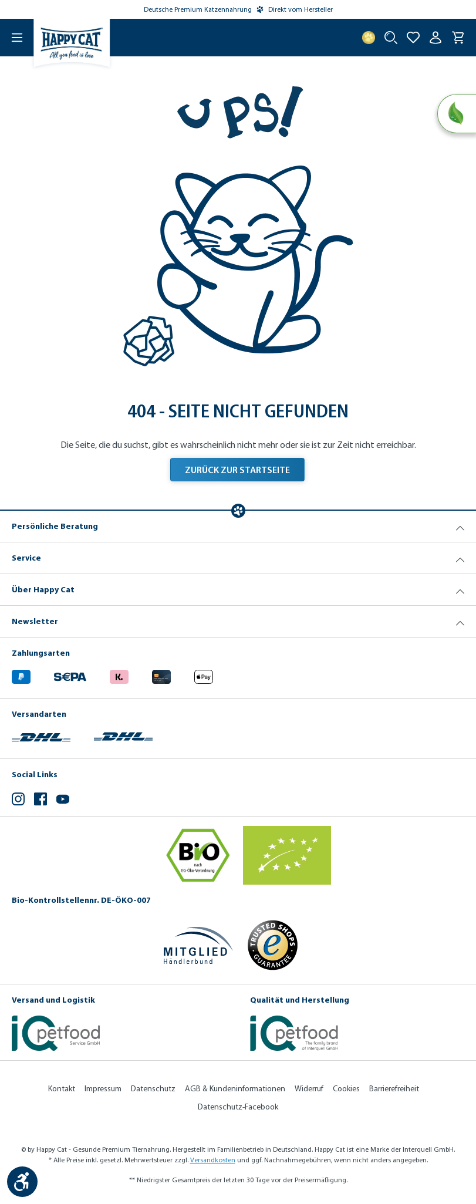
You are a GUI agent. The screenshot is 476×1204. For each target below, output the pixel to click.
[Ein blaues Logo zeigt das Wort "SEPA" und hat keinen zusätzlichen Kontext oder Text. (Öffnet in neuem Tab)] (70, 675)
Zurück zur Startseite (237, 469)
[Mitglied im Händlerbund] (198, 945)
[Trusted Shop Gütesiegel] (272, 945)
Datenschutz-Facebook (238, 1107)
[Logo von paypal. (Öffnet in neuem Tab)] (21, 675)
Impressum (103, 1089)
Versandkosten (212, 1160)
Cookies (346, 1089)
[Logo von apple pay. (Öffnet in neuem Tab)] (203, 675)
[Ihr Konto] (435, 37)
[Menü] (11, 37)
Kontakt (61, 1089)
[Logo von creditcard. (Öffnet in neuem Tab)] (161, 675)
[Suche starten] (391, 37)
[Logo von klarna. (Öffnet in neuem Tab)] (119, 675)
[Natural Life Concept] (456, 114)
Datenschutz (153, 1089)
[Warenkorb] (458, 37)
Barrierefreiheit (394, 1089)
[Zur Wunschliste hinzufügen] (413, 37)
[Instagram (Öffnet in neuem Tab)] (18, 800)
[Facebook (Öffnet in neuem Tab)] (40, 800)
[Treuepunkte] (368, 37)
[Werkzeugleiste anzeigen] (22, 1181)
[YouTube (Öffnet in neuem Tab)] (62, 800)
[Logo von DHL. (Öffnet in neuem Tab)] (41, 736)
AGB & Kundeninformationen (235, 1089)
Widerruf (309, 1089)
